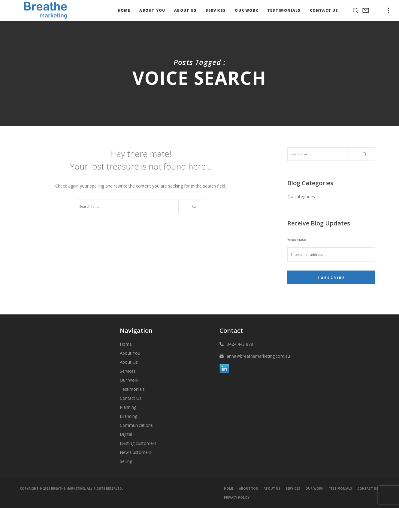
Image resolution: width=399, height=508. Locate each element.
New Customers (135, 452)
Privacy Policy (236, 497)
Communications (136, 425)
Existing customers (138, 443)
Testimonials (132, 389)
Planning (128, 407)
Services (128, 371)
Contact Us (130, 398)
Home (126, 344)
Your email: (297, 240)
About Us (129, 362)
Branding (128, 416)
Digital (126, 434)
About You (130, 353)
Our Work (129, 380)
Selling (126, 461)
